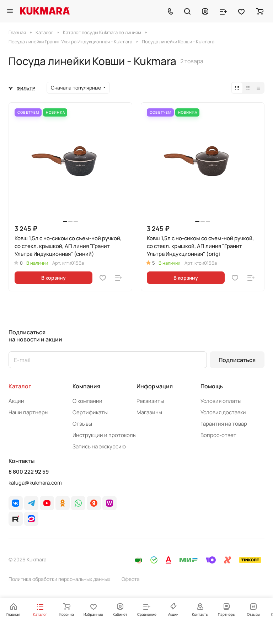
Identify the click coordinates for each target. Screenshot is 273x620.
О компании (87, 401)
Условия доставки (223, 412)
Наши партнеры (28, 412)
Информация (154, 386)
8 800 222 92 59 (29, 472)
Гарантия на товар (223, 423)
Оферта (131, 579)
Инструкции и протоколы (104, 435)
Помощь (211, 386)
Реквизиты (150, 401)
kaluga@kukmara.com (35, 482)
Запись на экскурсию (99, 446)
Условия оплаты (220, 401)
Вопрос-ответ (218, 435)
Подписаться (237, 360)
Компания (86, 386)
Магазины (149, 412)
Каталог (20, 386)
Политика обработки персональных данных (59, 579)
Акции (16, 401)
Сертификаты (90, 412)
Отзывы (82, 423)
